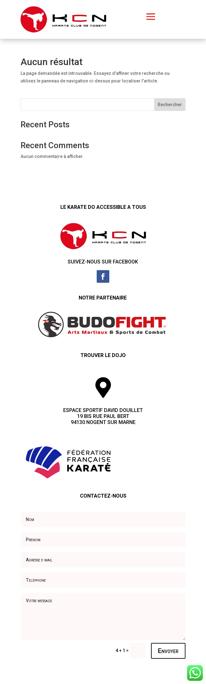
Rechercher (170, 104)
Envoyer (168, 651)
